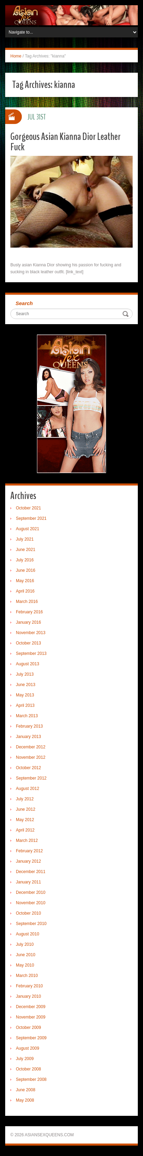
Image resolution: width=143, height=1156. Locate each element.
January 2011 (28, 882)
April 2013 (25, 705)
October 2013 (28, 643)
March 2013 (27, 715)
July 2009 (25, 1058)
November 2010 (30, 902)
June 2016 (25, 570)
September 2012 (31, 778)
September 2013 (31, 653)
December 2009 (30, 1006)
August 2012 (27, 788)
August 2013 (27, 663)
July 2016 (25, 560)
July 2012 (25, 799)
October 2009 (28, 1027)
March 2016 (27, 601)
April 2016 (25, 591)
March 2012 (27, 840)
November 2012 (30, 757)
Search (24, 303)
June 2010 (25, 954)
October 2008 (28, 1069)
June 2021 (25, 549)
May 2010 (25, 965)
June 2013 (25, 684)
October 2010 (28, 913)
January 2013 (28, 736)
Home (15, 56)
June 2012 (25, 809)
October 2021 (28, 508)
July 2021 (25, 539)
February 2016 (29, 612)
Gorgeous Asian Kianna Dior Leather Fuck (65, 142)
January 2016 (28, 622)
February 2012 (29, 850)
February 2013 (29, 726)
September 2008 (31, 1079)
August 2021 (27, 528)
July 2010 (25, 944)
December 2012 (30, 747)
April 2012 (25, 830)
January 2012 (28, 861)
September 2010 (31, 923)
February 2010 (29, 986)
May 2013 (25, 695)
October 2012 (28, 767)
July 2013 (25, 674)
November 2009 (30, 1017)
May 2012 (25, 819)
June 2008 (25, 1089)
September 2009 (31, 1037)
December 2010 (30, 892)
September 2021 (31, 518)
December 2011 (30, 871)
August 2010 (27, 934)
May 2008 (25, 1100)
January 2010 (28, 996)
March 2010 (27, 975)
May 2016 (25, 580)
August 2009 (27, 1048)
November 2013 (30, 632)
